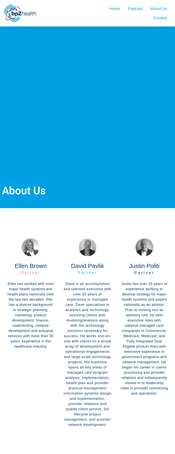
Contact (160, 18)
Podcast (135, 8)
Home (114, 8)
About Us (159, 8)
